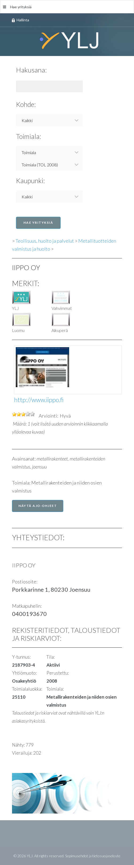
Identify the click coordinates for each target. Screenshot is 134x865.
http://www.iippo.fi (39, 399)
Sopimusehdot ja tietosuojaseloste (92, 856)
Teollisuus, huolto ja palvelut (44, 241)
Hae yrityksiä (17, 7)
